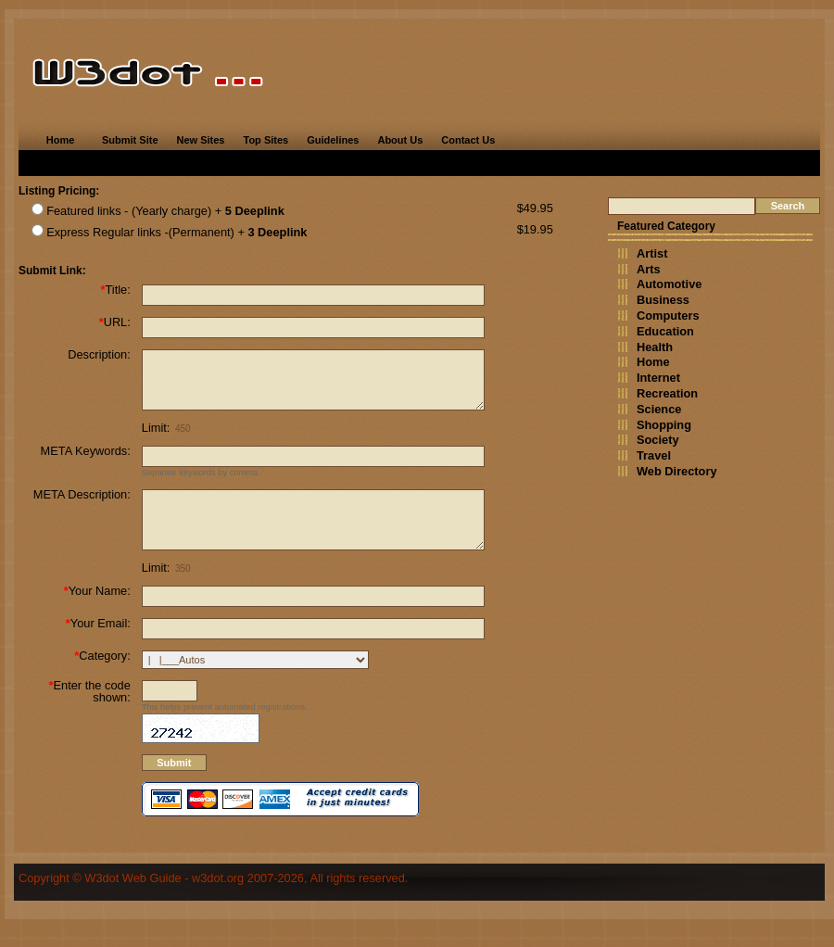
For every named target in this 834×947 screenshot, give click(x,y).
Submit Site (130, 139)
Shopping (664, 425)
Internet (658, 378)
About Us (400, 139)
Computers (668, 315)
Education (665, 331)
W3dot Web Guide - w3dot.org (164, 906)
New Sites (201, 139)
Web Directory (677, 471)
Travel (654, 455)
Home (60, 139)
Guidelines (333, 139)
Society (658, 440)
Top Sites (265, 139)
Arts (649, 269)
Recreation (667, 393)
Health (655, 347)
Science (659, 409)
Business (663, 300)
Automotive (669, 284)
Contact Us (468, 139)
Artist (652, 253)
